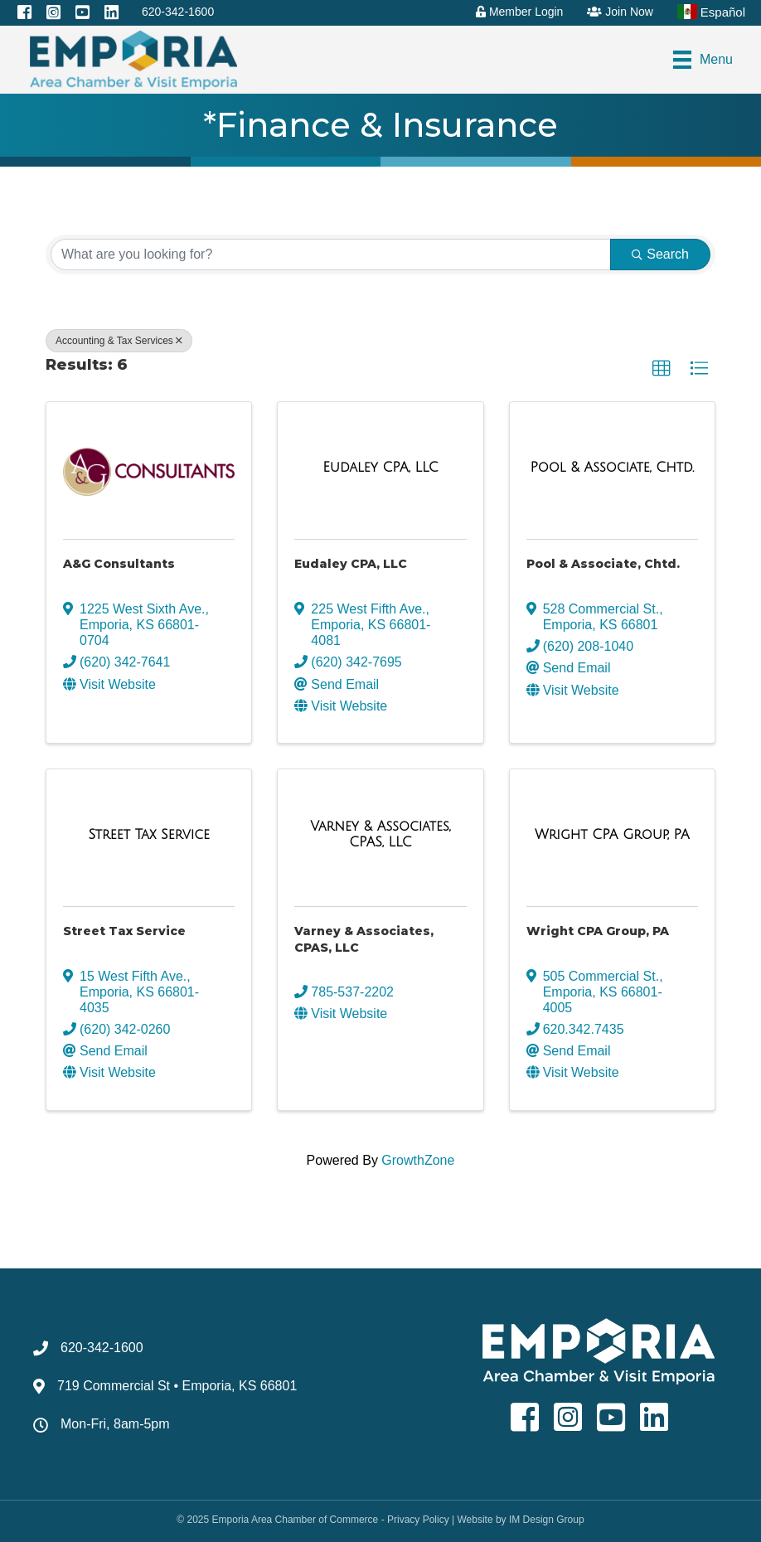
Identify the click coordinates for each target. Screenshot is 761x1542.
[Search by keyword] (331, 254)
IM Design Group (546, 1519)
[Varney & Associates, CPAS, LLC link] (380, 834)
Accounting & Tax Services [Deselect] (119, 341)
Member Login (519, 11)
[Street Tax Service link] (148, 835)
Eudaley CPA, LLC (350, 563)
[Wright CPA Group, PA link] (612, 835)
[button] (661, 369)
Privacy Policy (418, 1519)
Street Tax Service (124, 931)
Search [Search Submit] (660, 254)
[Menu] (703, 59)
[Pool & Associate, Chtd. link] (612, 467)
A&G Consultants (119, 563)
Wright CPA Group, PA (597, 931)
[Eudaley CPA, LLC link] (380, 467)
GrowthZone (417, 1160)
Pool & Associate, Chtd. (603, 563)
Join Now (619, 11)
